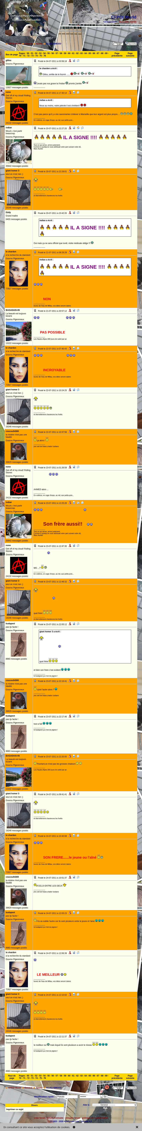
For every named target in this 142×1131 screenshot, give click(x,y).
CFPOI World (14, 44)
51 (32, 53)
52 (36, 53)
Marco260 (123, 22)
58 (61, 53)
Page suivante (130, 54)
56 (52, 53)
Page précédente (116, 54)
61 (73, 53)
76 (45, 56)
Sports (39, 44)
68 (102, 53)
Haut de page (12, 1077)
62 (77, 53)
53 (40, 53)
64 (86, 53)
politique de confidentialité (95, 1118)
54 (44, 53)
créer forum (39, 1118)
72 (28, 56)
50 (28, 53)
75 (40, 56)
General (28, 44)
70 (20, 56)
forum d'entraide (55, 1118)
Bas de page (12, 54)
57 (57, 53)
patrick (133, 22)
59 (65, 53)
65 (90, 53)
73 (32, 56)
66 (94, 53)
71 (24, 56)
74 (36, 56)
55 (48, 53)
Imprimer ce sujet (14, 1109)
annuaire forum (72, 1118)
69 (106, 53)
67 (98, 53)
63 (81, 53)
